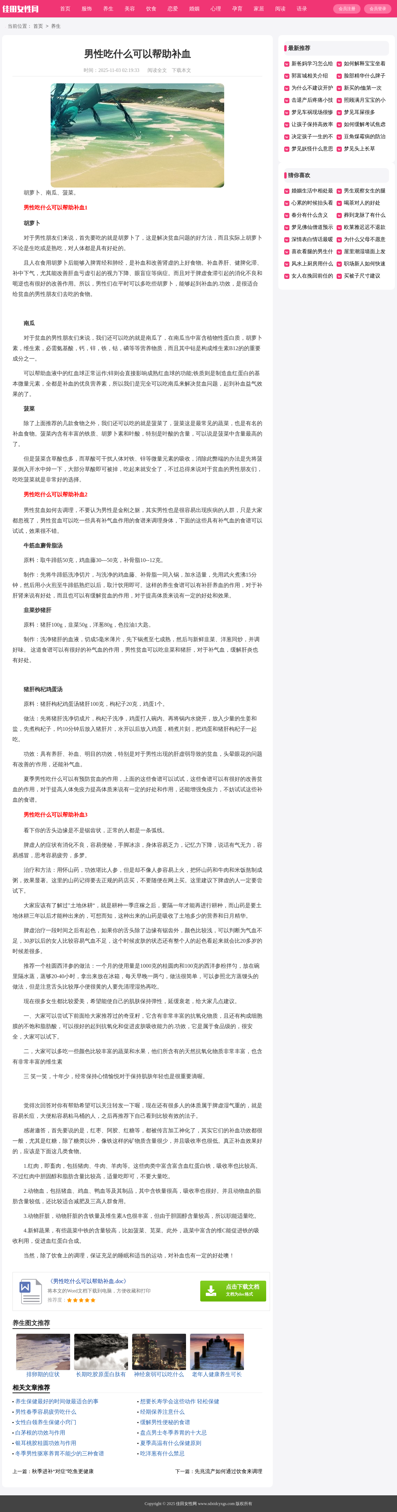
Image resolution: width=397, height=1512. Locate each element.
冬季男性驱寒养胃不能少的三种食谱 (59, 1453)
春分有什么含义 (310, 215)
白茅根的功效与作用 (40, 1433)
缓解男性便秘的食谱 (165, 1422)
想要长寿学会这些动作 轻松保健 (179, 1401)
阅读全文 (157, 70)
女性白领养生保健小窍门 (45, 1422)
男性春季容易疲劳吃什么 (45, 1412)
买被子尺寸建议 (362, 276)
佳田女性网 (186, 1503)
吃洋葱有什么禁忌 (162, 1453)
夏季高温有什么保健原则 (170, 1443)
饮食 (151, 8)
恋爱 (173, 8)
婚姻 (194, 8)
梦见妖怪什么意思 (312, 148)
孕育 (237, 8)
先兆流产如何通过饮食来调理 (228, 1471)
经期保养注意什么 (162, 1412)
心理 (216, 8)
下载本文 (181, 70)
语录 (302, 8)
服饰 (87, 8)
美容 (130, 8)
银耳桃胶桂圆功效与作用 (45, 1443)
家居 (259, 8)
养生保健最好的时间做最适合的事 (57, 1401)
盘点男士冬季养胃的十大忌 (173, 1433)
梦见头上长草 (359, 148)
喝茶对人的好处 (362, 203)
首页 (65, 8)
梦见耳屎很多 (359, 112)
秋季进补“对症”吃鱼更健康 (63, 1471)
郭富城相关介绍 (310, 76)
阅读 (280, 8)
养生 (108, 8)
